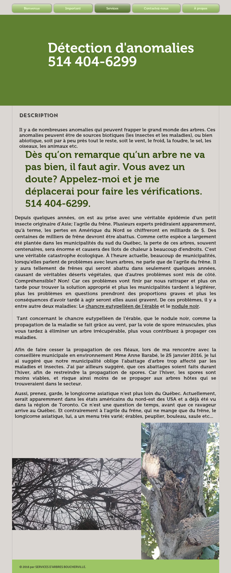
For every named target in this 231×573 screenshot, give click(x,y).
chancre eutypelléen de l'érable (122, 306)
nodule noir (185, 306)
